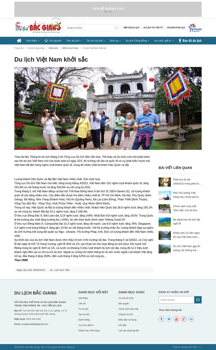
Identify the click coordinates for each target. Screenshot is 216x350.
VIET (197, 347)
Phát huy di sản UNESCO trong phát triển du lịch (187, 183)
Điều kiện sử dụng (128, 319)
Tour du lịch (72, 40)
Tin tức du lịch (94, 40)
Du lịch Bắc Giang (35, 293)
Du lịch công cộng (36, 48)
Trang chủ (18, 48)
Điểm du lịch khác (70, 48)
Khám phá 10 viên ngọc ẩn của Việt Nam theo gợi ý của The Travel (187, 236)
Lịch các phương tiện (129, 330)
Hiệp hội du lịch (131, 27)
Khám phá (53, 48)
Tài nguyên (55, 40)
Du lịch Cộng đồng (136, 40)
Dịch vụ (114, 40)
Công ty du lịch (126, 314)
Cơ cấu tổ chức (126, 298)
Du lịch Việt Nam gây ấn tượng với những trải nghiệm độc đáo (186, 250)
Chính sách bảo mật (128, 309)
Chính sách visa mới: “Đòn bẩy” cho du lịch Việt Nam (185, 210)
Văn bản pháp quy (176, 27)
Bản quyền (124, 303)
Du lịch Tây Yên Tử (153, 27)
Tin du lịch (83, 309)
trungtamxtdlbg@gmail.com (34, 324)
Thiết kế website (180, 347)
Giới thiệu (31, 40)
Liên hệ (82, 303)
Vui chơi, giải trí (162, 40)
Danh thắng (84, 319)
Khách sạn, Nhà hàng (89, 330)
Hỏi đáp (122, 325)
